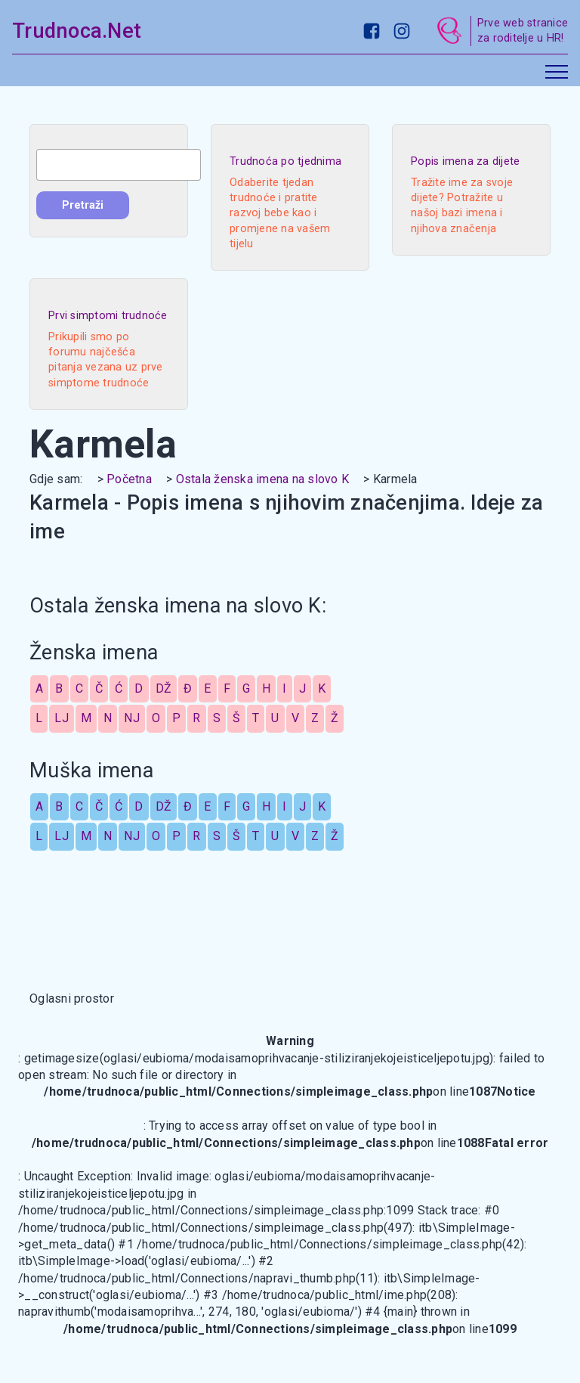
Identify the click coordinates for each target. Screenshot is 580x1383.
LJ (61, 718)
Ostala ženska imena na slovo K (263, 479)
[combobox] (118, 165)
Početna (129, 479)
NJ (132, 718)
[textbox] (118, 165)
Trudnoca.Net (76, 31)
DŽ (164, 688)
